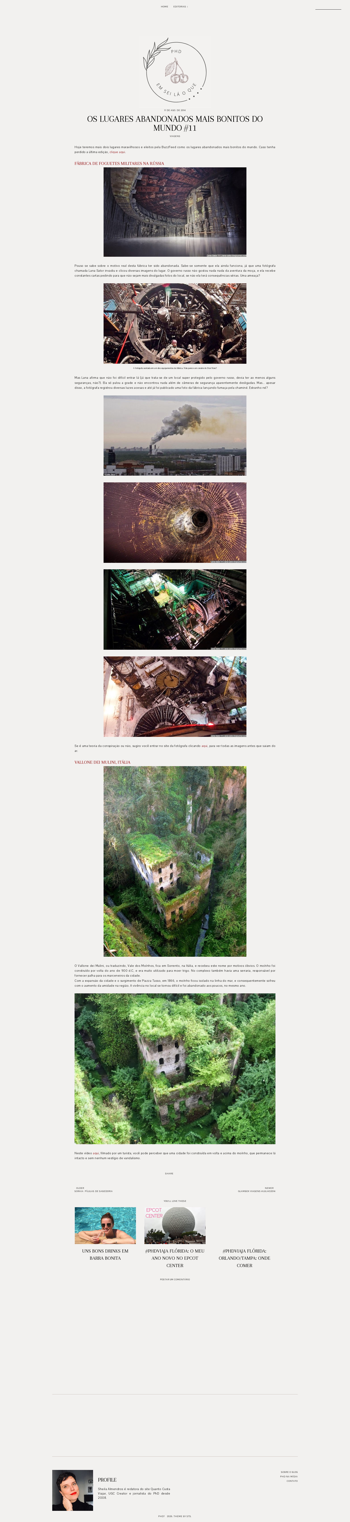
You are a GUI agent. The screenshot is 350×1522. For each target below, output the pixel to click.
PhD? (161, 1516)
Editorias (179, 6)
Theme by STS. (183, 1516)
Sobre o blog (289, 1472)
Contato (292, 1481)
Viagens (175, 136)
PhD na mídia (289, 1476)
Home (164, 6)
